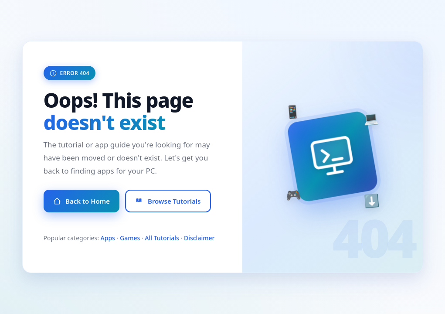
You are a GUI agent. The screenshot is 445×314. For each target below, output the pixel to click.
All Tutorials (162, 238)
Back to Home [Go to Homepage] (81, 201)
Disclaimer (199, 238)
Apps (108, 238)
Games (130, 238)
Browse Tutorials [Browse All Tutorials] (168, 201)
